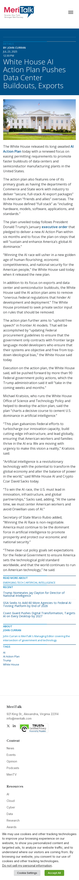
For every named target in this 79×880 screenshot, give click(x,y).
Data (10, 814)
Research (13, 820)
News (10, 748)
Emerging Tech (13, 582)
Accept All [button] (54, 872)
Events (11, 755)
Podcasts (13, 768)
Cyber (11, 807)
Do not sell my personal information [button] (27, 865)
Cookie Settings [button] (27, 872)
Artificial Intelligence (40, 582)
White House (11, 664)
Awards (12, 827)
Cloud (11, 800)
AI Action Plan (11, 656)
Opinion (12, 761)
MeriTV (12, 774)
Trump (7, 660)
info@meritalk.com (19, 718)
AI (4, 652)
